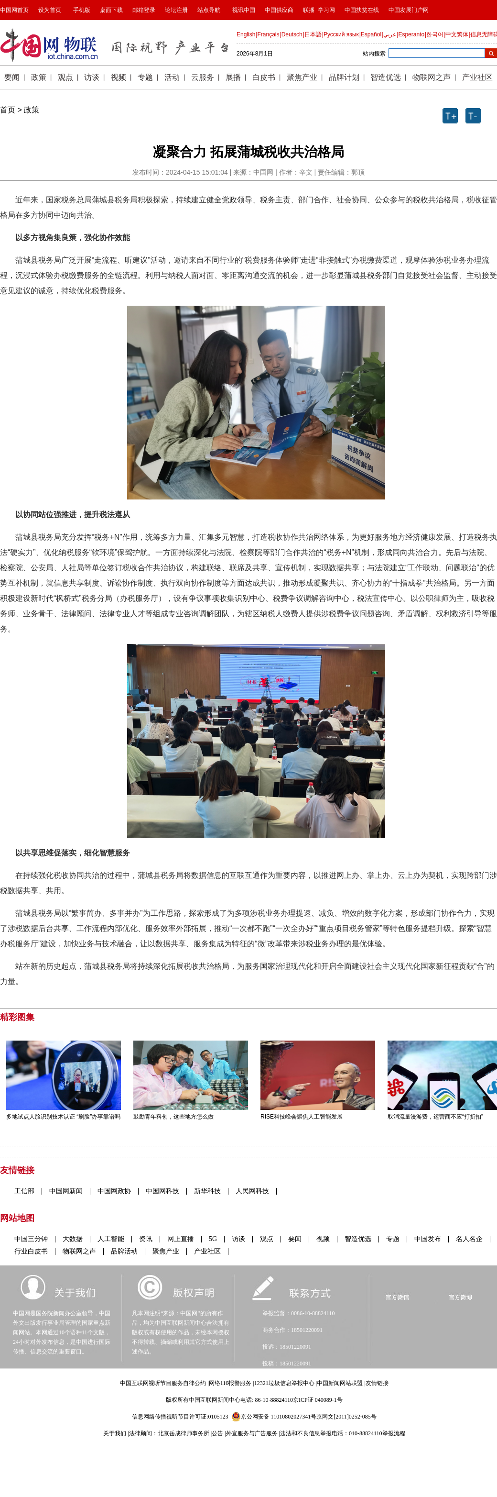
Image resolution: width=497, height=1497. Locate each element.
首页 (7, 110)
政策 (31, 110)
